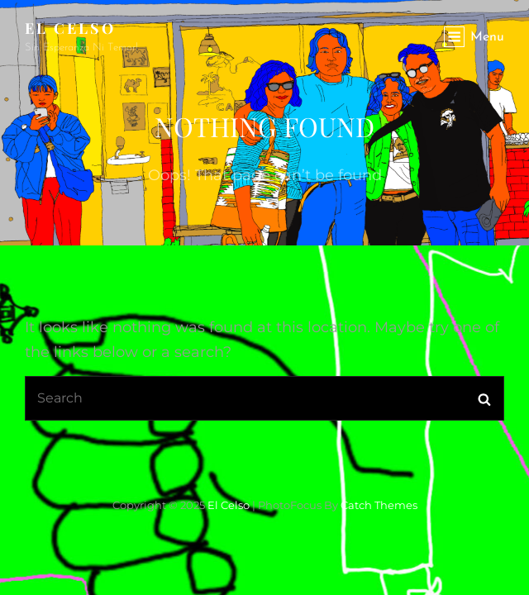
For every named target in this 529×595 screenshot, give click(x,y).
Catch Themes (379, 505)
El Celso (70, 28)
